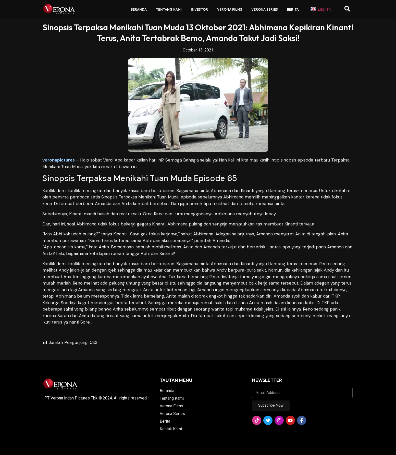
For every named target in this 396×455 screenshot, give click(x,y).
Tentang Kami (169, 9)
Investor (199, 9)
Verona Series (264, 9)
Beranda (139, 9)
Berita (293, 9)
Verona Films (229, 9)
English (320, 9)
